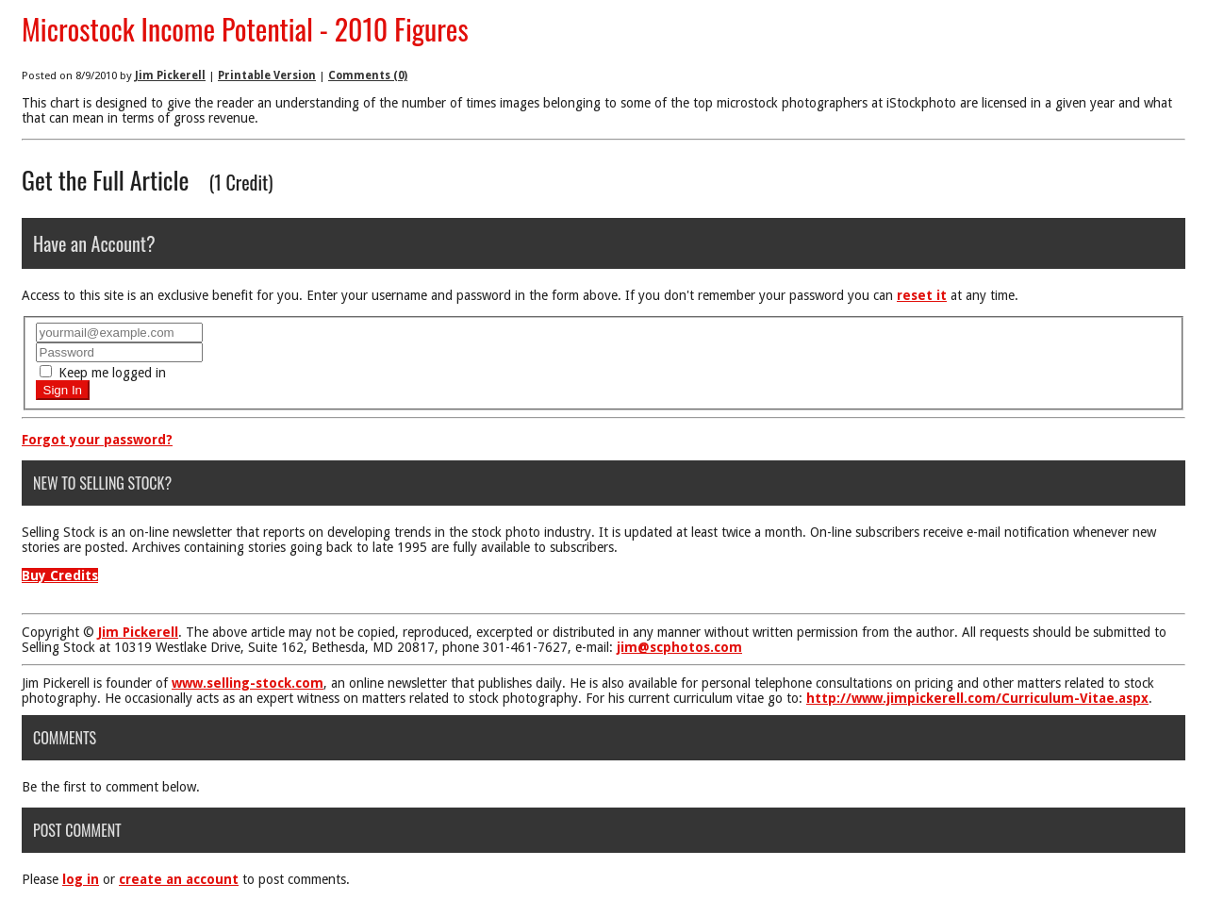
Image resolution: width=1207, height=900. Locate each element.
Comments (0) (367, 75)
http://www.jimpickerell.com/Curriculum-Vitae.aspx (977, 698)
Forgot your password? (97, 439)
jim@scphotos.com (679, 647)
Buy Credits (60, 575)
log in (80, 879)
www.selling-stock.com (247, 683)
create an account (179, 879)
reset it (922, 295)
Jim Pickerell (170, 75)
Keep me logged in (103, 372)
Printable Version (267, 75)
